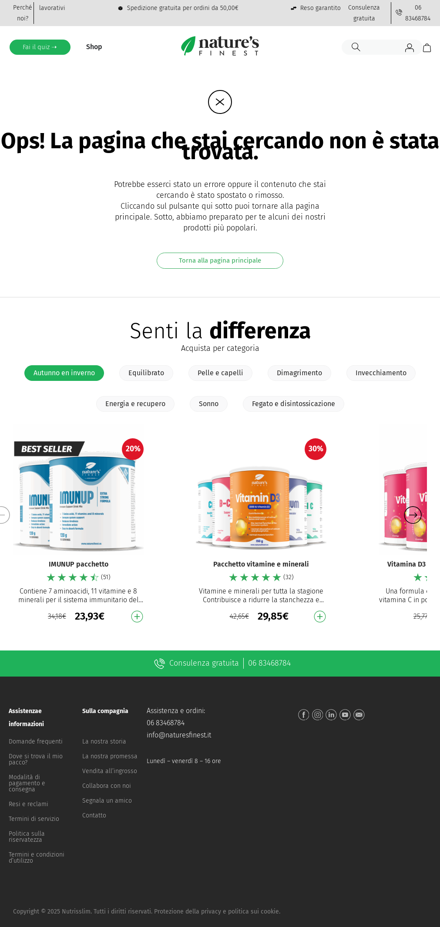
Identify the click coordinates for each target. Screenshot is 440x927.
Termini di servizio (34, 819)
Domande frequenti (36, 741)
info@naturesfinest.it (179, 735)
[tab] (64, 373)
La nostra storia (104, 741)
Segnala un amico (107, 800)
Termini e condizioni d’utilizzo (36, 857)
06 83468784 (166, 723)
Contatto (94, 815)
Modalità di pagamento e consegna (27, 783)
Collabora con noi (106, 786)
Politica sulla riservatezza (27, 837)
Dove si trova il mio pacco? (36, 759)
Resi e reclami (28, 804)
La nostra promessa (110, 756)
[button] (413, 515)
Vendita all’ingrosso (109, 771)
